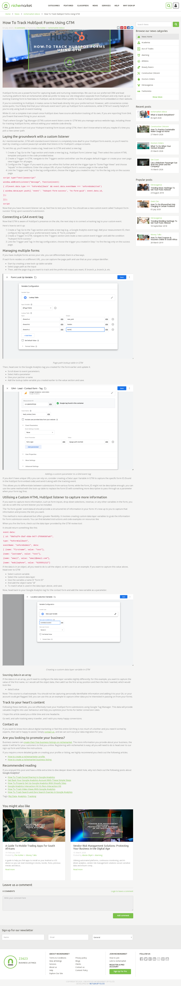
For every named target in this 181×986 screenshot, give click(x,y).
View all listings (55, 961)
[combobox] (112, 937)
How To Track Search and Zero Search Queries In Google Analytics (40, 792)
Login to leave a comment (122, 891)
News (17, 14)
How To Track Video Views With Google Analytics (31, 789)
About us (53, 967)
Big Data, (12, 796)
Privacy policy (81, 958)
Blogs (77, 961)
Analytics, (22, 796)
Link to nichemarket (117, 961)
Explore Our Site (56, 973)
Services (52, 964)
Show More (157, 97)
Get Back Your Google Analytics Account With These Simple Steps (39, 780)
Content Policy (81, 970)
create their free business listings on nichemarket (48, 742)
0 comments (20, 28)
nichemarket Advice (32, 14)
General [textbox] (97, 937)
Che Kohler (41, 28)
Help (51, 970)
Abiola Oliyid (87, 855)
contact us (49, 731)
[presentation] (156, 939)
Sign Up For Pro (120, 971)
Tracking (32, 796)
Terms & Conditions (57, 958)
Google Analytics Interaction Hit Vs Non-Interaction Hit (34, 786)
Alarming (98, 855)
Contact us (80, 967)
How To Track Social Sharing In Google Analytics (31, 777)
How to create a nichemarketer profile (26, 756)
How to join (114, 958)
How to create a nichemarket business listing (30, 759)
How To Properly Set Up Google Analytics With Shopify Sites (37, 783)
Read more (10, 869)
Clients (78, 964)
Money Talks (31, 855)
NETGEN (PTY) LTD (97, 984)
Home (8, 14)
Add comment (123, 915)
